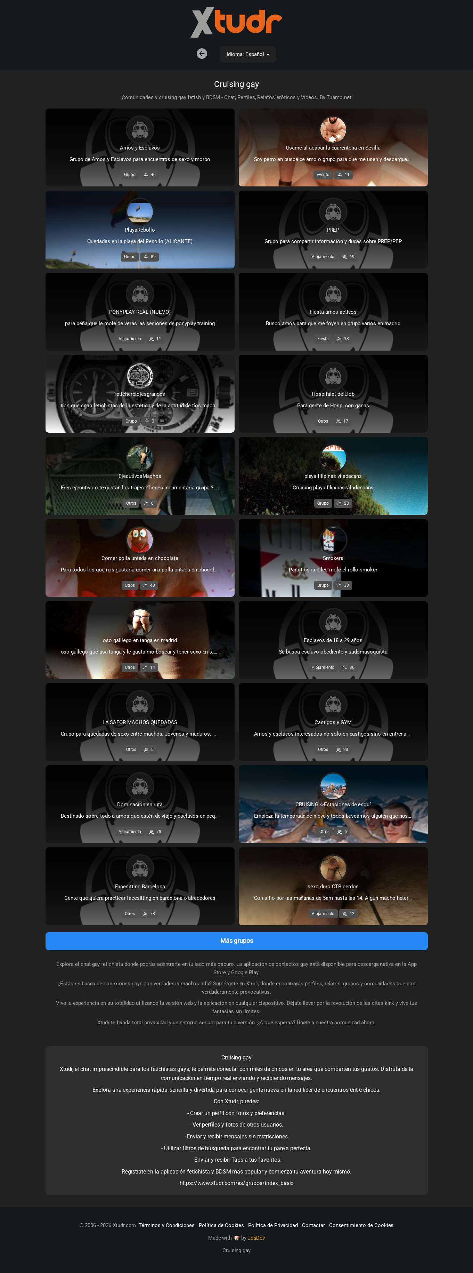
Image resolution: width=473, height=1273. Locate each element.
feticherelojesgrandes (140, 394)
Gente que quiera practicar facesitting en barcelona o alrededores (139, 898)
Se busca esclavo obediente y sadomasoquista (333, 652)
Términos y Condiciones (167, 1226)
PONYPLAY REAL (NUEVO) (140, 312)
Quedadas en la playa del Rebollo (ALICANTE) (140, 242)
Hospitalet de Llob (333, 394)
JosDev (256, 1238)
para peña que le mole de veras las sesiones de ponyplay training (140, 324)
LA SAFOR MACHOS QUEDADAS (140, 723)
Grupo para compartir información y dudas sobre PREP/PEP (332, 242)
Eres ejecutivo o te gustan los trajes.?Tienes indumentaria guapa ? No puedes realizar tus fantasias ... (147, 488)
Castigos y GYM (333, 723)
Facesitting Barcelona (140, 887)
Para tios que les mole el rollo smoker (333, 570)
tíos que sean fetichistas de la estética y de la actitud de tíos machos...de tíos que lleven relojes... (147, 406)
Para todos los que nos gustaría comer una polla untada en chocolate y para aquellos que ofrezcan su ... (147, 570)
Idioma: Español (246, 54)
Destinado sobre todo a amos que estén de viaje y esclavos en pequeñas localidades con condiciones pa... (147, 816)
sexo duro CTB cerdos (333, 887)
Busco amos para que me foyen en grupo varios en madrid (333, 324)
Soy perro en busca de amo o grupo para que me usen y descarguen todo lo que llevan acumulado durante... (340, 160)
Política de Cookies (221, 1226)
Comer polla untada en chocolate (139, 558)
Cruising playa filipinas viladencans (333, 488)
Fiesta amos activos (333, 312)
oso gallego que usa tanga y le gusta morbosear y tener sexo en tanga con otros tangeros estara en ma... (147, 652)
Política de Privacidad (273, 1226)
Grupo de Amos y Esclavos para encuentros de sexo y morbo (140, 160)
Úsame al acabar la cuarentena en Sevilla (333, 148)
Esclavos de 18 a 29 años (333, 641)
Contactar (313, 1226)
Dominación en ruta (139, 805)
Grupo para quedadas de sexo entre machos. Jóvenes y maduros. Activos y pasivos (147, 734)
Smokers (333, 558)
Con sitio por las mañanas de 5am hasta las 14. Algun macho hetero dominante (340, 898)
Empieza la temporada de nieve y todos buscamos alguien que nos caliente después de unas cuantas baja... (340, 816)
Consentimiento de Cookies (361, 1226)
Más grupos (236, 941)
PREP (333, 230)
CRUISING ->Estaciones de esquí (333, 805)
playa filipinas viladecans (333, 476)
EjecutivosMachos (140, 476)
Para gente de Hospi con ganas (333, 406)
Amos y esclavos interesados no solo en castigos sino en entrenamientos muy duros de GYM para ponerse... (340, 734)
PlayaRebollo (140, 230)
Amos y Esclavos (140, 148)
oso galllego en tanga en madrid (140, 641)
